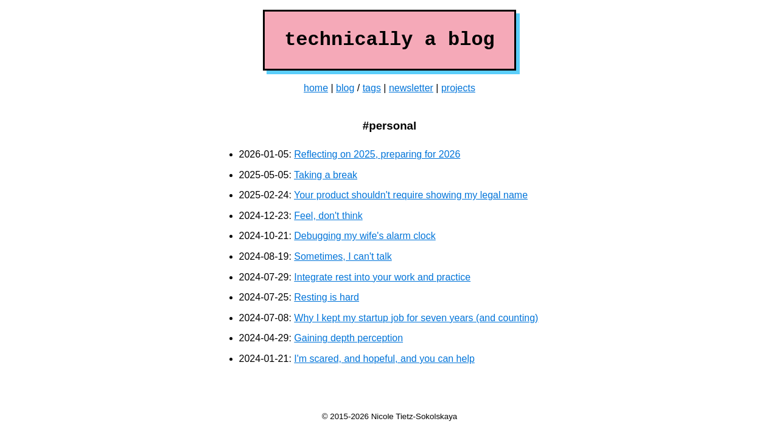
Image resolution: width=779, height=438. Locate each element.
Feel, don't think (328, 215)
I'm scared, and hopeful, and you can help (384, 358)
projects (458, 88)
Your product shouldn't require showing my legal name (411, 195)
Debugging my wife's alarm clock (364, 236)
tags (372, 88)
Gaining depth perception (348, 338)
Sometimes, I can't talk (342, 256)
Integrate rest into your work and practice (382, 277)
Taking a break (325, 175)
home (316, 88)
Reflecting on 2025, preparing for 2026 (377, 154)
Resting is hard (326, 297)
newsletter (411, 88)
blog (345, 88)
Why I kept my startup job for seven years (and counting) (416, 318)
